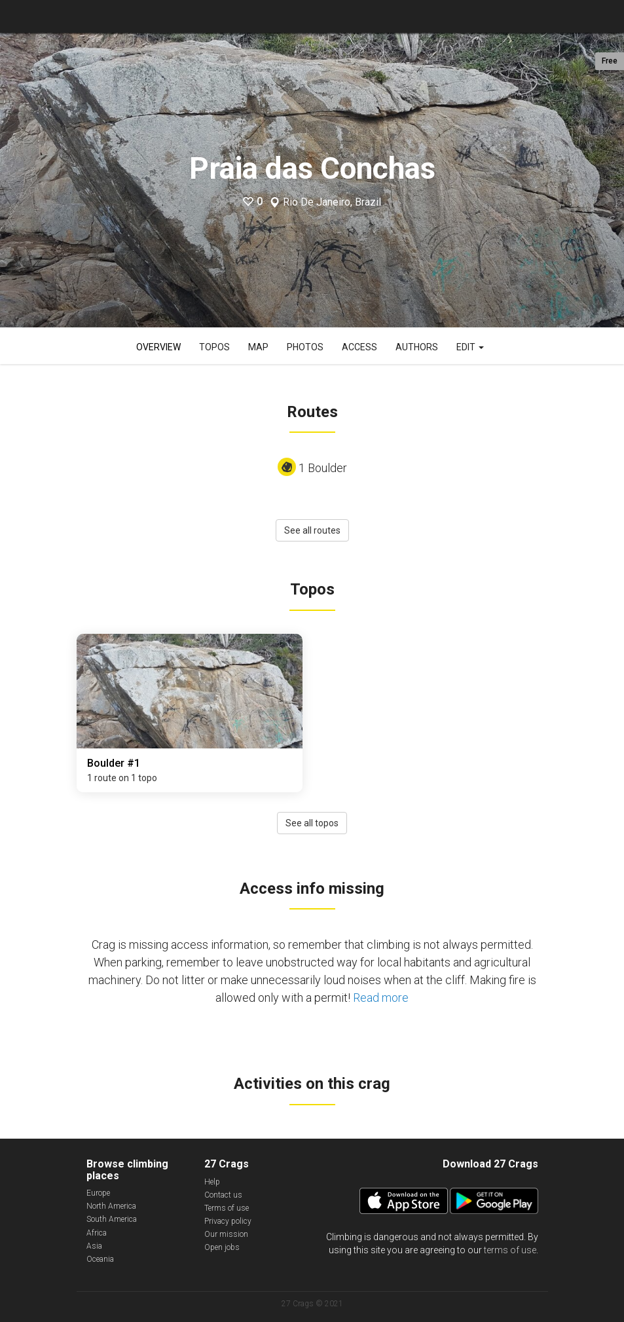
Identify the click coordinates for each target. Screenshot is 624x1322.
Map (258, 347)
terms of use (510, 1250)
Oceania (100, 1259)
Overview (158, 347)
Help (212, 1181)
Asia (94, 1246)
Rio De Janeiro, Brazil (332, 202)
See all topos (312, 823)
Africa (96, 1233)
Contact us (223, 1195)
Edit (470, 347)
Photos (305, 347)
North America (111, 1206)
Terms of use (226, 1208)
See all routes (312, 530)
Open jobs (222, 1247)
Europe (98, 1193)
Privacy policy (227, 1221)
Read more (381, 997)
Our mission (226, 1234)
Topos (214, 347)
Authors (416, 347)
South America (111, 1219)
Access (359, 347)
